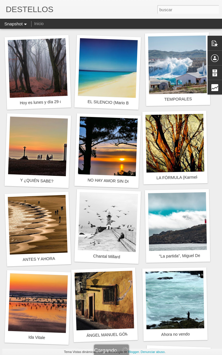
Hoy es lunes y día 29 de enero (48, 102)
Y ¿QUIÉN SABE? (36, 181)
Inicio (39, 23)
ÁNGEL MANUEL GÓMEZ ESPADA (118, 334)
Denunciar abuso (153, 352)
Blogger (133, 352)
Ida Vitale (36, 337)
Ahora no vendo (175, 334)
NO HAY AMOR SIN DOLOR (113, 181)
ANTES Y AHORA (39, 259)
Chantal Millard (106, 256)
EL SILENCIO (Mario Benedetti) (116, 102)
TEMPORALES (178, 99)
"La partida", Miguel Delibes (184, 255)
